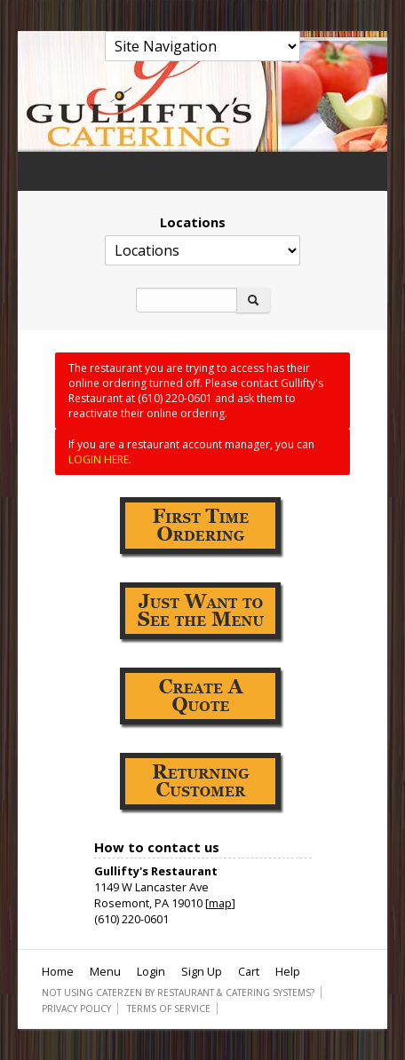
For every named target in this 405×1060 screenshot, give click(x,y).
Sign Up (201, 971)
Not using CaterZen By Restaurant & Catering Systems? (178, 992)
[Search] (186, 300)
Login (151, 971)
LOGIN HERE (98, 459)
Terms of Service (168, 1008)
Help (287, 971)
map (220, 903)
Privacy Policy (76, 1008)
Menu (105, 971)
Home (58, 971)
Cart (248, 971)
